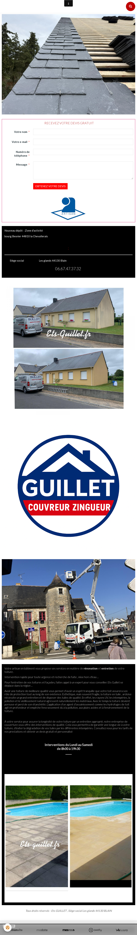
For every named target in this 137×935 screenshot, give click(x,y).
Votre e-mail (19, 141)
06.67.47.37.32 (68, 268)
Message (21, 164)
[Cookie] (8, 928)
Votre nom (20, 131)
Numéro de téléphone (22, 153)
